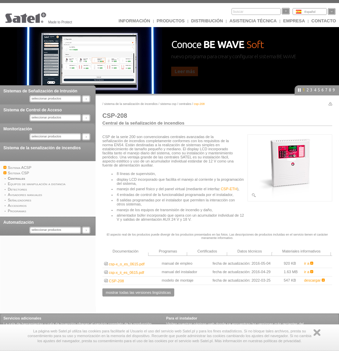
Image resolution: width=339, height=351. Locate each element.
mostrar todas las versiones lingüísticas (138, 292)
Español (310, 12)
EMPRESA (294, 20)
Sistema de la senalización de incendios (42, 148)
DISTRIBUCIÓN (207, 20)
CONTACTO (324, 20)
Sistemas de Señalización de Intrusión (40, 91)
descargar (314, 280)
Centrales (185, 104)
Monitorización (17, 129)
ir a (308, 263)
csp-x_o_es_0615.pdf (124, 264)
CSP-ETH (229, 189)
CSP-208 (114, 281)
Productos (171, 20)
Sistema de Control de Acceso (32, 110)
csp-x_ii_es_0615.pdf (124, 272)
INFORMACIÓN (134, 20)
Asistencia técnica (253, 20)
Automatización (18, 222)
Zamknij (317, 332)
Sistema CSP (168, 104)
